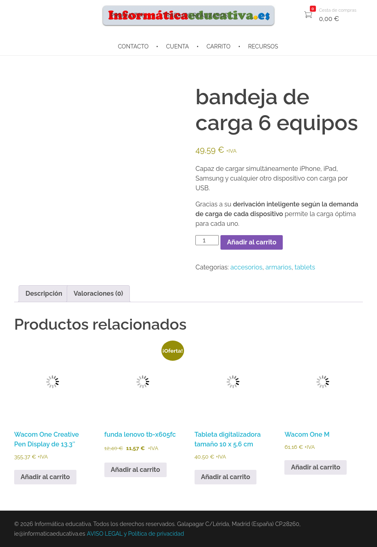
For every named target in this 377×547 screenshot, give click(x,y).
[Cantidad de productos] (207, 240)
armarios (278, 267)
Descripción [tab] (43, 293)
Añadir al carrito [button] (45, 477)
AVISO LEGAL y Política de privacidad (135, 533)
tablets (304, 267)
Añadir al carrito (251, 242)
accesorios (247, 267)
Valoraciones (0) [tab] (98, 293)
